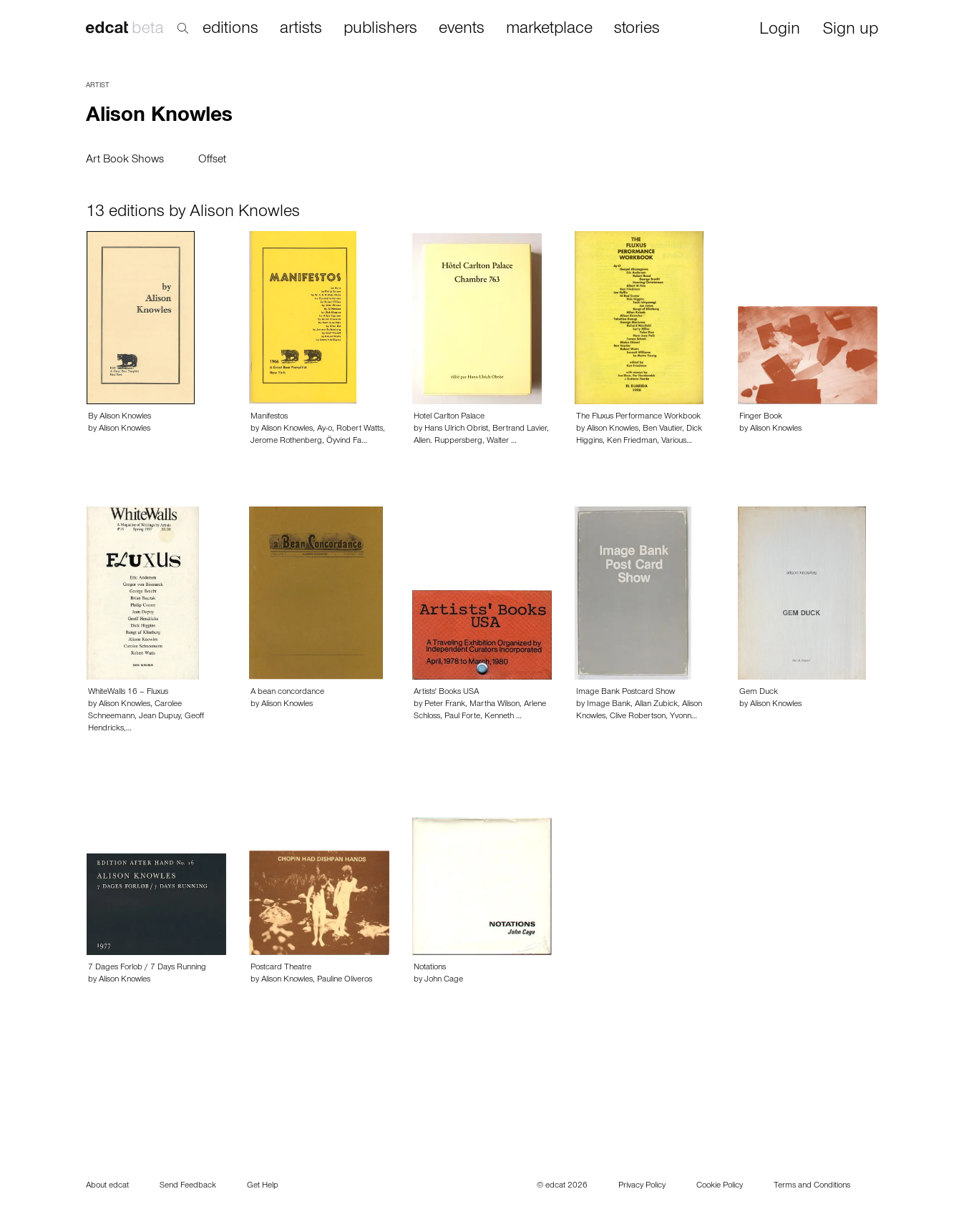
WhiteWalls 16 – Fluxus (128, 692)
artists (301, 29)
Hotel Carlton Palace (449, 417)
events (462, 29)
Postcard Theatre (280, 968)
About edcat (107, 1186)
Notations (430, 968)
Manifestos (269, 417)
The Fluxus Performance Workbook (638, 417)
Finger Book (760, 417)
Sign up (850, 30)
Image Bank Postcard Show (625, 692)
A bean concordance (287, 692)
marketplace (549, 29)
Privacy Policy (642, 1186)
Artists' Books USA (446, 692)
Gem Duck (758, 692)
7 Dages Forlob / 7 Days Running (147, 968)
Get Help (262, 1186)
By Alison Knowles (119, 417)
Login (779, 30)
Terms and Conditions (812, 1186)
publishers (380, 29)
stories (637, 29)
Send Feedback (188, 1186)
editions (230, 29)
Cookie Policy (719, 1186)
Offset (212, 160)
